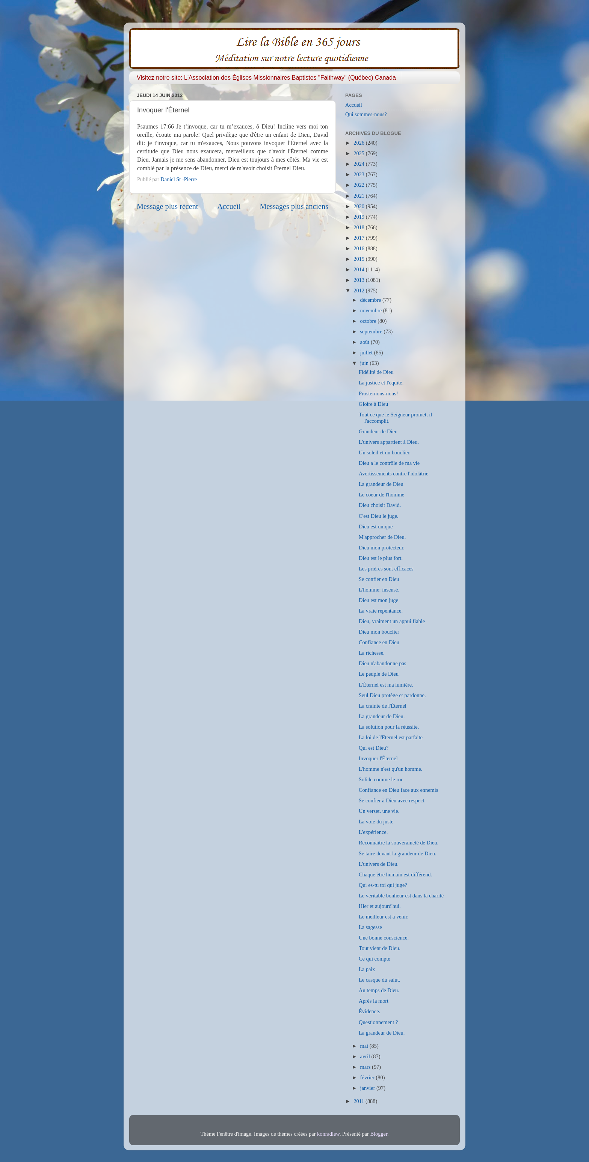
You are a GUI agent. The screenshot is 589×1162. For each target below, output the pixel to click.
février (368, 1077)
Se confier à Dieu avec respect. (392, 800)
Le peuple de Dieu (379, 674)
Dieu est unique (376, 527)
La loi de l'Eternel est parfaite (391, 737)
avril (366, 1056)
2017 (359, 238)
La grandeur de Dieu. (382, 716)
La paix (367, 969)
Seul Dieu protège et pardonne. (392, 695)
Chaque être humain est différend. (395, 875)
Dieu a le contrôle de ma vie (389, 463)
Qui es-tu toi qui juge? (383, 885)
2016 (359, 248)
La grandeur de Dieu (381, 484)
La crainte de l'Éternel (382, 706)
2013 (359, 280)
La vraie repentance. (381, 611)
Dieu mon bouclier (379, 632)
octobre (369, 321)
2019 (359, 217)
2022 (359, 185)
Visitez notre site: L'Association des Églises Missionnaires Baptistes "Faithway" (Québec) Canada (266, 77)
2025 (359, 153)
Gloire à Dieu (373, 404)
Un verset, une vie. (379, 811)
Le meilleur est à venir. (383, 917)
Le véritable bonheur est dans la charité (401, 896)
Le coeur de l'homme (381, 495)
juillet (367, 353)
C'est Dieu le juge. (379, 516)
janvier (368, 1088)
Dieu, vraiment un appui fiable (392, 621)
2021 (359, 196)
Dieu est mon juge (378, 600)
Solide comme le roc (381, 779)
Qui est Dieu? (373, 748)
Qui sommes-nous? (366, 114)
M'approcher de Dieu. (382, 537)
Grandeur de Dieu (378, 431)
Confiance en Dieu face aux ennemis (398, 790)
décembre (371, 300)
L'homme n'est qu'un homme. (390, 769)
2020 (359, 206)
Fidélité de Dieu (376, 372)
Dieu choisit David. (380, 505)
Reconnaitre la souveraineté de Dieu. (398, 843)
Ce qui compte (374, 959)
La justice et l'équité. (381, 383)
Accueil (229, 206)
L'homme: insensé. (379, 590)
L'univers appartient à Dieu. (389, 442)
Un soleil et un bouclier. (385, 452)
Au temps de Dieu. (379, 990)
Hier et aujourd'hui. (380, 906)
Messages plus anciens (294, 206)
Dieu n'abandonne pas (382, 663)
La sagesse (370, 927)
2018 (359, 227)
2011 (359, 1101)
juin (365, 363)
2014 (359, 269)
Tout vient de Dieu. (379, 948)
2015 (359, 259)
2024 (359, 164)
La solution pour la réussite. (389, 727)
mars (366, 1067)
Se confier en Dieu (379, 579)
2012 (359, 290)
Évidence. (369, 1011)
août (365, 342)
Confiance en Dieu (379, 642)
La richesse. (372, 653)
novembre (371, 310)
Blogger (378, 1134)
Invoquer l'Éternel (378, 758)
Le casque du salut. (379, 980)
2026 (359, 143)
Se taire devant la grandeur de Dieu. (397, 853)
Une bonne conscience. (384, 938)
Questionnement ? (378, 1022)
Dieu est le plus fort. (381, 558)
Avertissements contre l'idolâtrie (393, 474)
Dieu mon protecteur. (382, 548)
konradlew (328, 1134)
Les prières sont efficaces (386, 569)
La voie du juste (376, 822)
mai (365, 1046)
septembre (372, 331)
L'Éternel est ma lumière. (386, 685)
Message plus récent (167, 206)
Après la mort (373, 1001)
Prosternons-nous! (378, 393)
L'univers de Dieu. (379, 864)
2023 (359, 174)
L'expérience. (373, 832)
